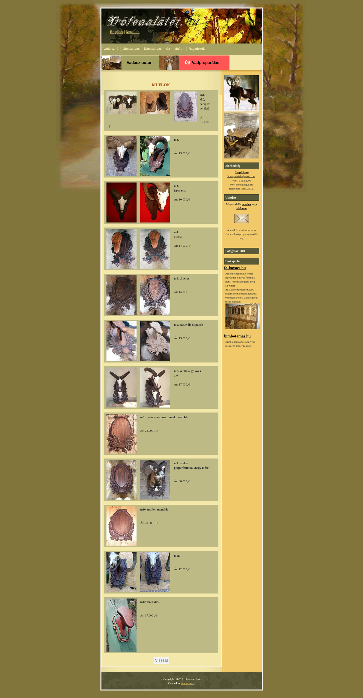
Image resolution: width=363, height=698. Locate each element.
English (116, 32)
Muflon (179, 48)
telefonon (241, 208)
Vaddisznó (110, 48)
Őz (168, 48)
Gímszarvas (131, 48)
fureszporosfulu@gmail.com (241, 176)
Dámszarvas (153, 48)
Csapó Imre (242, 172)
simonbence (187, 683)
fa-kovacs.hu (235, 268)
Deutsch (133, 32)
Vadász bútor (139, 62)
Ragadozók (197, 48)
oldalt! (232, 285)
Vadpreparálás (202, 62)
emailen (246, 204)
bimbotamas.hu (237, 336)
